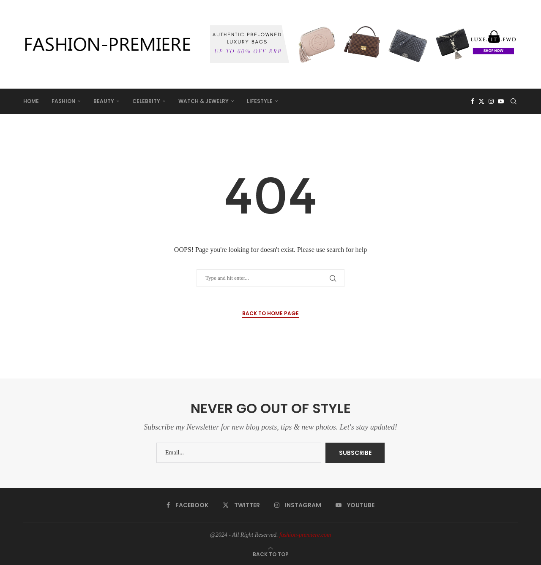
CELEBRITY (146, 101)
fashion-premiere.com (305, 535)
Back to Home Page (270, 313)
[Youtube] (501, 101)
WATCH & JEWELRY (203, 101)
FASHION (63, 101)
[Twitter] (481, 101)
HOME (31, 101)
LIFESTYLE (260, 101)
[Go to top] (271, 554)
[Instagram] (491, 101)
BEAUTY (103, 101)
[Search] (513, 101)
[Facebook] (472, 101)
